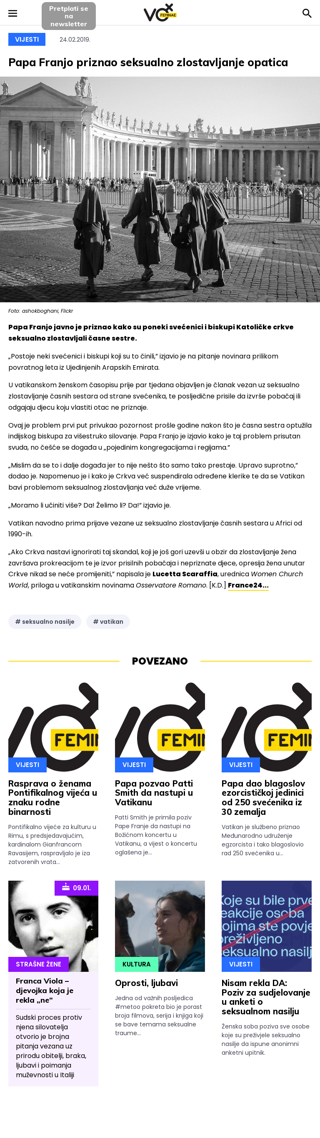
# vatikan (108, 622)
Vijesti (27, 39)
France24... (248, 585)
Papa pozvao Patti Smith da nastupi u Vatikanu (154, 793)
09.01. (76, 887)
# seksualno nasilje (45, 622)
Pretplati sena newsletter (68, 16)
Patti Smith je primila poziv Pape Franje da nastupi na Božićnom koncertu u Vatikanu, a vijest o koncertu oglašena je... (156, 835)
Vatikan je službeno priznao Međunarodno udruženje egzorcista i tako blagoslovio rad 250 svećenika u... (263, 840)
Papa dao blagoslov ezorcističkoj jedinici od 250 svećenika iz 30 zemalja (263, 797)
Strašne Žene (38, 964)
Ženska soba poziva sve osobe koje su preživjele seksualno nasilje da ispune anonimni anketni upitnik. (266, 1039)
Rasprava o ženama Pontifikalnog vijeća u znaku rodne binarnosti (52, 797)
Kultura (136, 964)
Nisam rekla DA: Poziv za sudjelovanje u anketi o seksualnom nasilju (266, 997)
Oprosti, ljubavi (146, 983)
